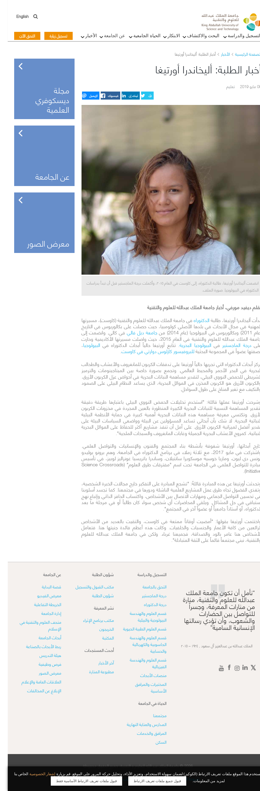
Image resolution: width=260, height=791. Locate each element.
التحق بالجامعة (147, 586)
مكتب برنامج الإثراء (90, 620)
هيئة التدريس (42, 655)
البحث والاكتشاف (194, 37)
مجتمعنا (152, 715)
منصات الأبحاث (146, 675)
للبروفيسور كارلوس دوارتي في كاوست (150, 350)
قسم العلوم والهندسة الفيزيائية (140, 663)
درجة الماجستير (229, 344)
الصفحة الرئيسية (240, 53)
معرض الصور (42, 672)
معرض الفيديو (41, 595)
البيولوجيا (83, 344)
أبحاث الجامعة (42, 637)
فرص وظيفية (42, 664)
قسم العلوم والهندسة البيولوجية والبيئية (140, 616)
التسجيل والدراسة (236, 37)
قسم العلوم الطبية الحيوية (137, 628)
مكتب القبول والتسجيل (87, 586)
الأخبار (82, 37)
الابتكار (165, 37)
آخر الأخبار (98, 662)
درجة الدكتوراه (147, 604)
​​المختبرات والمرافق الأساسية (143, 687)
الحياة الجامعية (138, 37)
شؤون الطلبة (95, 595)
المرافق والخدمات (144, 733)
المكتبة (100, 637)
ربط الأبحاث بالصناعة (35, 646)
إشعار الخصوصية (35, 774)
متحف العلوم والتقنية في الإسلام (32, 625)
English (15, 16)
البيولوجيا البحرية (187, 344)
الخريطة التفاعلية (39, 604)
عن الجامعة (105, 37)
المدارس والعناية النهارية (139, 724)
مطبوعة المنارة (94, 671)
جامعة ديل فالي (134, 332)
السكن (153, 741)
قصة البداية (43, 586)
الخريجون (99, 629)
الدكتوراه (194, 319)
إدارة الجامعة (43, 613)
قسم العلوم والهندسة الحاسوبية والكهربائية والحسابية (140, 643)
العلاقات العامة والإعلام (33, 681)
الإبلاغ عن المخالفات (36, 690)
